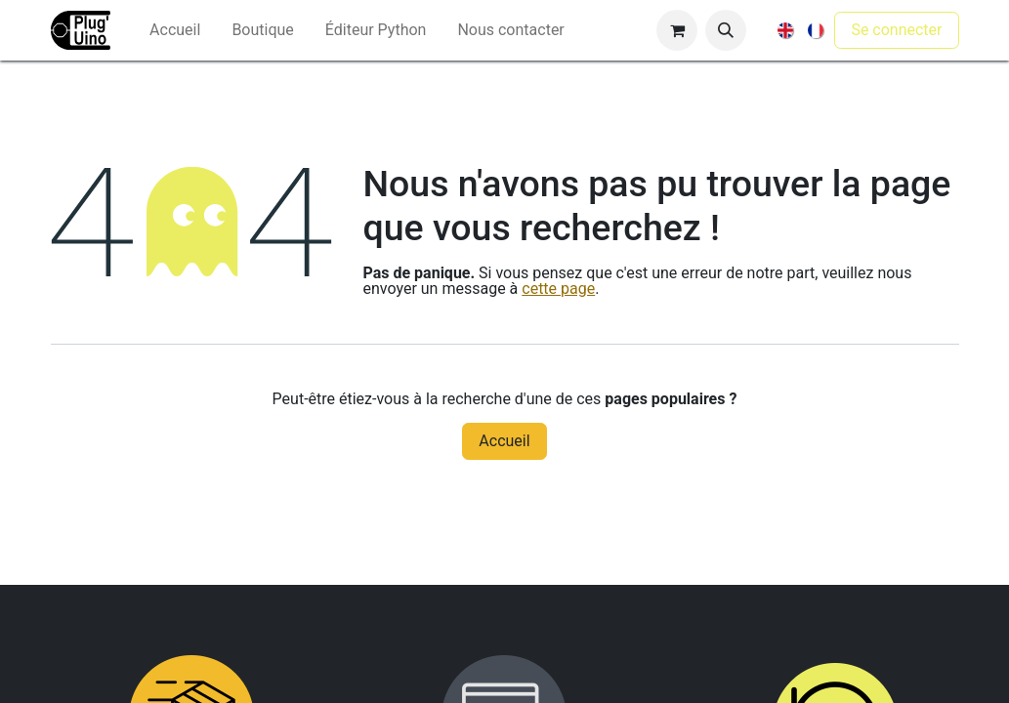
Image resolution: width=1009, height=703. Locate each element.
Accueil (504, 441)
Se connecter (896, 30)
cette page (558, 288)
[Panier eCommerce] (676, 30)
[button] (725, 30)
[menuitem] (175, 30)
